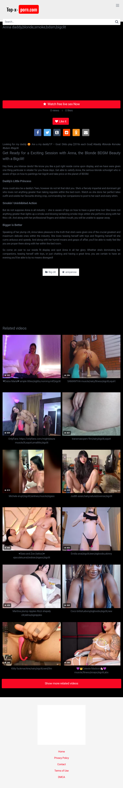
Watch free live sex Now (61, 104)
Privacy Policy (61, 757)
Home (61, 751)
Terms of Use (61, 770)
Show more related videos (61, 683)
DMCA (61, 777)
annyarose (69, 272)
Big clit (50, 272)
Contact (61, 764)
